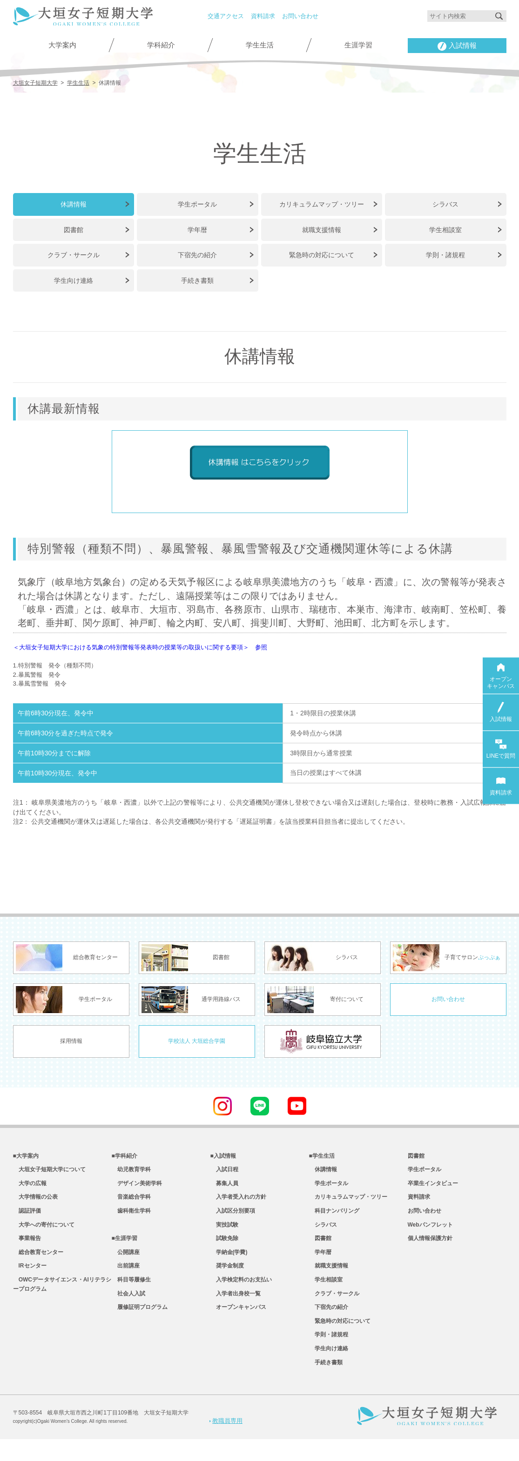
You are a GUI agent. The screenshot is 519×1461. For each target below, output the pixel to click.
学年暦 (197, 228)
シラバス (445, 203)
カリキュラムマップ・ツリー (321, 203)
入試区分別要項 (232, 1218)
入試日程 (224, 1173)
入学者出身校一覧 (235, 1309)
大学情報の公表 (35, 1203)
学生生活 (260, 45)
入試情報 (457, 46)
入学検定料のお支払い (241, 1293)
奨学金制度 (227, 1278)
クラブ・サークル (73, 253)
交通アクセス (226, 16)
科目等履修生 (131, 1293)
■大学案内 (26, 1158)
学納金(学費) (229, 1264)
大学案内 (62, 45)
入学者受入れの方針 (238, 1203)
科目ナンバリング (334, 1218)
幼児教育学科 (131, 1173)
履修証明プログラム (140, 1324)
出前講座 (126, 1278)
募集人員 (224, 1188)
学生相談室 (445, 228)
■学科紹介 (124, 1158)
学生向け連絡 (73, 277)
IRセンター (30, 1278)
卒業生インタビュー (433, 1188)
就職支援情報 (321, 228)
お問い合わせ (300, 16)
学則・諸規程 (445, 253)
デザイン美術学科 (137, 1188)
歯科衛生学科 (131, 1218)
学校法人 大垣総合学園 (196, 1042)
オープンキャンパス (238, 1324)
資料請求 (263, 16)
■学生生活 (322, 1158)
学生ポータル (197, 203)
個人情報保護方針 (430, 1248)
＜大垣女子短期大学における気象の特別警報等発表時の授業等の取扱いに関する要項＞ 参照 (169, 644)
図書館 (73, 228)
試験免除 (224, 1248)
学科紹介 (161, 45)
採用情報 (71, 1042)
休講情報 (74, 203)
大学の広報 (30, 1188)
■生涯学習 (124, 1248)
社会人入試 (128, 1309)
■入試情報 (223, 1158)
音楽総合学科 (131, 1203)
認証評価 (27, 1218)
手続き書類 (197, 277)
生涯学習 (358, 45)
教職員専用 (226, 1441)
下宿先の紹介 (197, 253)
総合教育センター (38, 1264)
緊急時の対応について (321, 253)
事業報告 (27, 1248)
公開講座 (126, 1264)
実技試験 (224, 1233)
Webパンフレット (430, 1233)
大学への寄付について (43, 1233)
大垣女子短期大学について (49, 1173)
